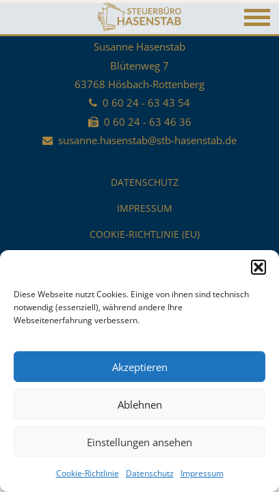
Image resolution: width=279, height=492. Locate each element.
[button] (258, 267)
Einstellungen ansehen (139, 442)
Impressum (202, 473)
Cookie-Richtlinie (87, 473)
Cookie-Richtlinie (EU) (145, 234)
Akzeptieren (140, 367)
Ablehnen (140, 404)
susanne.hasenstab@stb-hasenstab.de (147, 140)
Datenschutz (150, 473)
